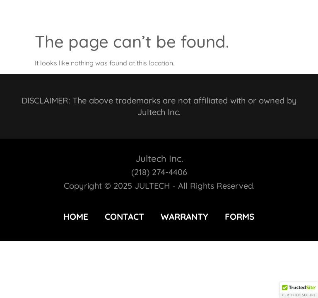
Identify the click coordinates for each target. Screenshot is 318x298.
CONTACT (124, 216)
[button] (291, 14)
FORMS (240, 216)
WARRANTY (184, 216)
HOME (75, 216)
